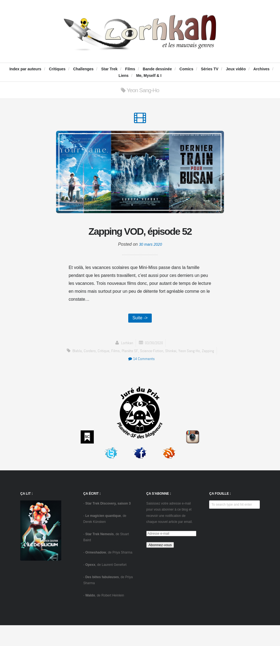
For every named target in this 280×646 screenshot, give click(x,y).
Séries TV (209, 69)
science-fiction (152, 371)
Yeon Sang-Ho (191, 371)
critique (101, 371)
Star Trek (109, 69)
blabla (74, 371)
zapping (210, 371)
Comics (186, 69)
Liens (124, 75)
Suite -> (140, 338)
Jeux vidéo (236, 69)
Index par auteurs (25, 69)
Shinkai (172, 371)
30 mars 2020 (150, 263)
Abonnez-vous (160, 566)
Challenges (83, 69)
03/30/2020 (154, 363)
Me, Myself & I (149, 75)
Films (130, 69)
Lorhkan (125, 363)
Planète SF (129, 371)
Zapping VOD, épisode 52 (140, 240)
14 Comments (141, 379)
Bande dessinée (157, 69)
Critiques (57, 69)
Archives (261, 69)
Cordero (87, 371)
